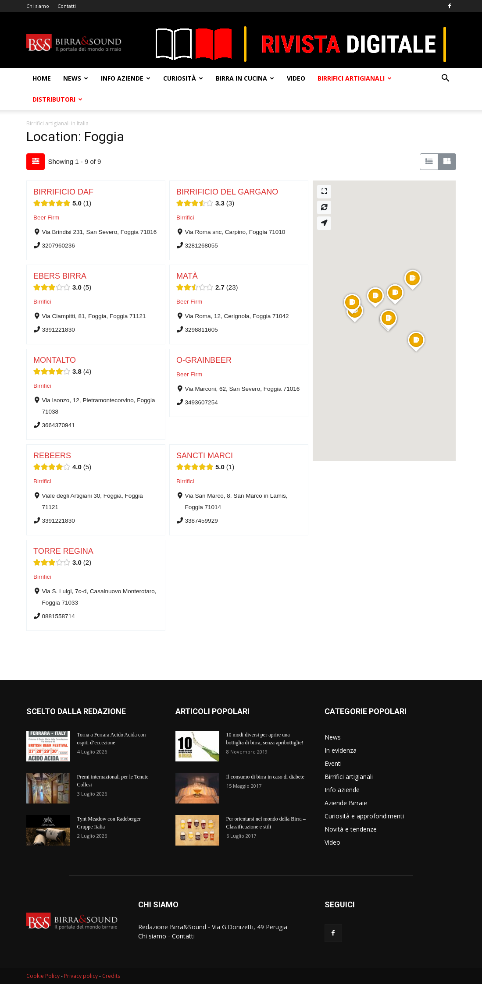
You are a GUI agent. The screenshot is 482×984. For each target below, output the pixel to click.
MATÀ (187, 276)
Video (296, 78)
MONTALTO (54, 360)
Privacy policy (81, 976)
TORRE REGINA (63, 551)
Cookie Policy (43, 976)
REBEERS (52, 455)
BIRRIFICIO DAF (63, 192)
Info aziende (125, 78)
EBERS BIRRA (59, 276)
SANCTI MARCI (204, 455)
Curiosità (183, 78)
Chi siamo (37, 6)
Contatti (66, 6)
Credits (111, 976)
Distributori (57, 99)
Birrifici (185, 217)
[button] (445, 79)
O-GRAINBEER (204, 360)
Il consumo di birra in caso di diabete (265, 777)
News (75, 78)
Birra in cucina (245, 78)
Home (41, 78)
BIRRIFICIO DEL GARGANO (227, 192)
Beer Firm (46, 217)
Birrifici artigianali (355, 78)
